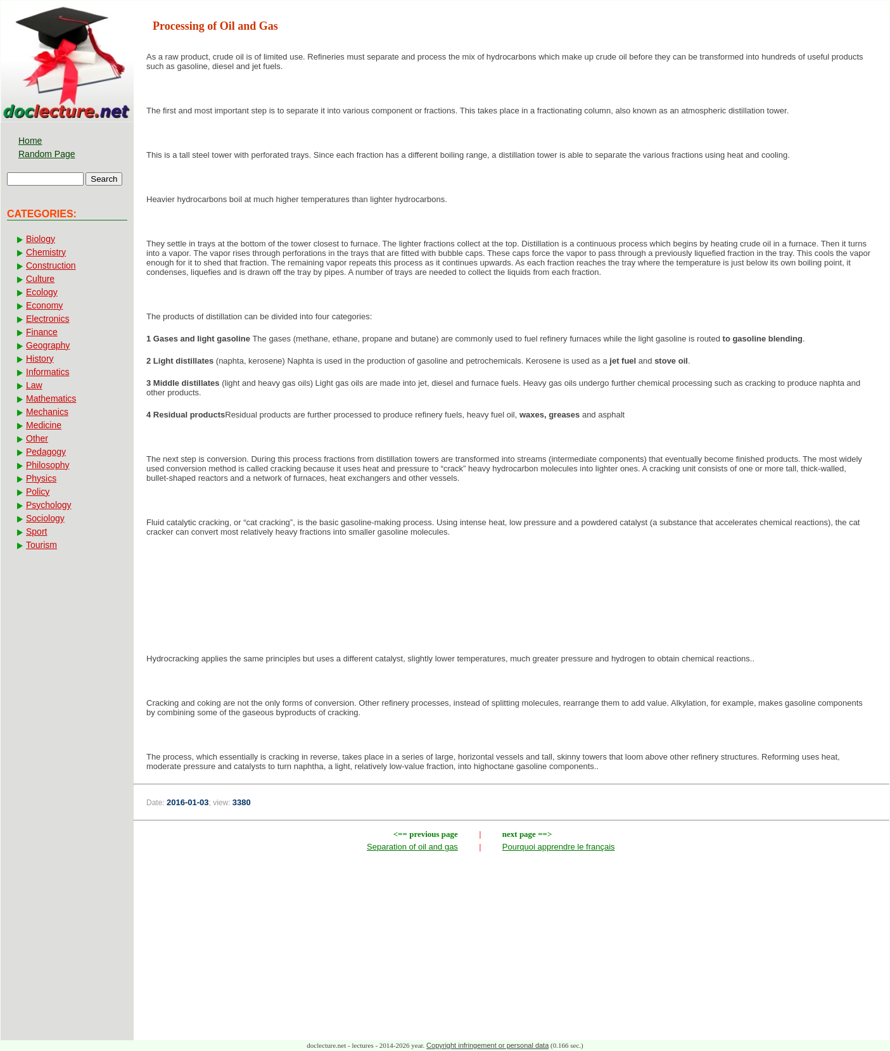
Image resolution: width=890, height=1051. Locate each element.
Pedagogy (46, 452)
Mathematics (51, 398)
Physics (41, 478)
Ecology (42, 292)
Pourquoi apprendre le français (558, 846)
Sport (36, 531)
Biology (40, 239)
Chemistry (46, 252)
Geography (48, 345)
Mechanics (47, 412)
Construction (51, 265)
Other (37, 438)
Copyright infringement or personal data (487, 1045)
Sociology (45, 518)
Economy (44, 305)
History (40, 359)
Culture (40, 279)
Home (30, 141)
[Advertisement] (511, 587)
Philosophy (48, 465)
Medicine (43, 425)
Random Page (46, 154)
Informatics (47, 372)
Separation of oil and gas (412, 846)
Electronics (47, 319)
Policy (37, 492)
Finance (42, 332)
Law (34, 385)
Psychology (49, 505)
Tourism (41, 545)
